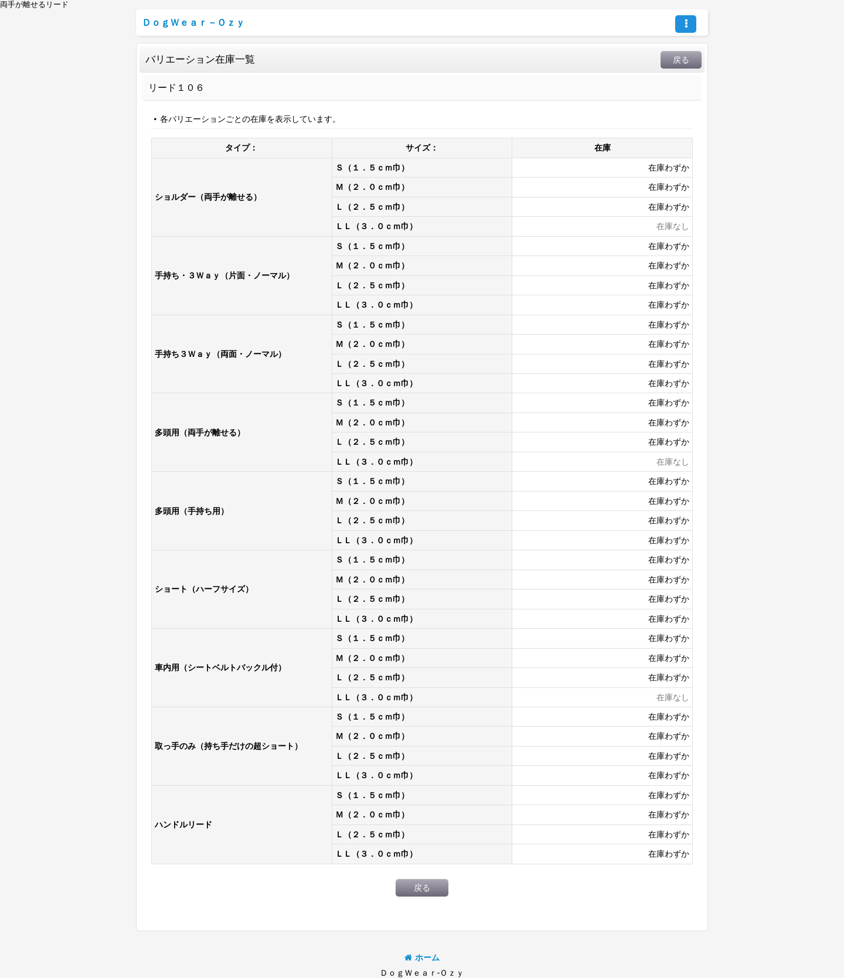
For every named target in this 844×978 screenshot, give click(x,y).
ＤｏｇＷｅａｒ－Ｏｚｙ (193, 22)
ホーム (422, 957)
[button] (685, 24)
